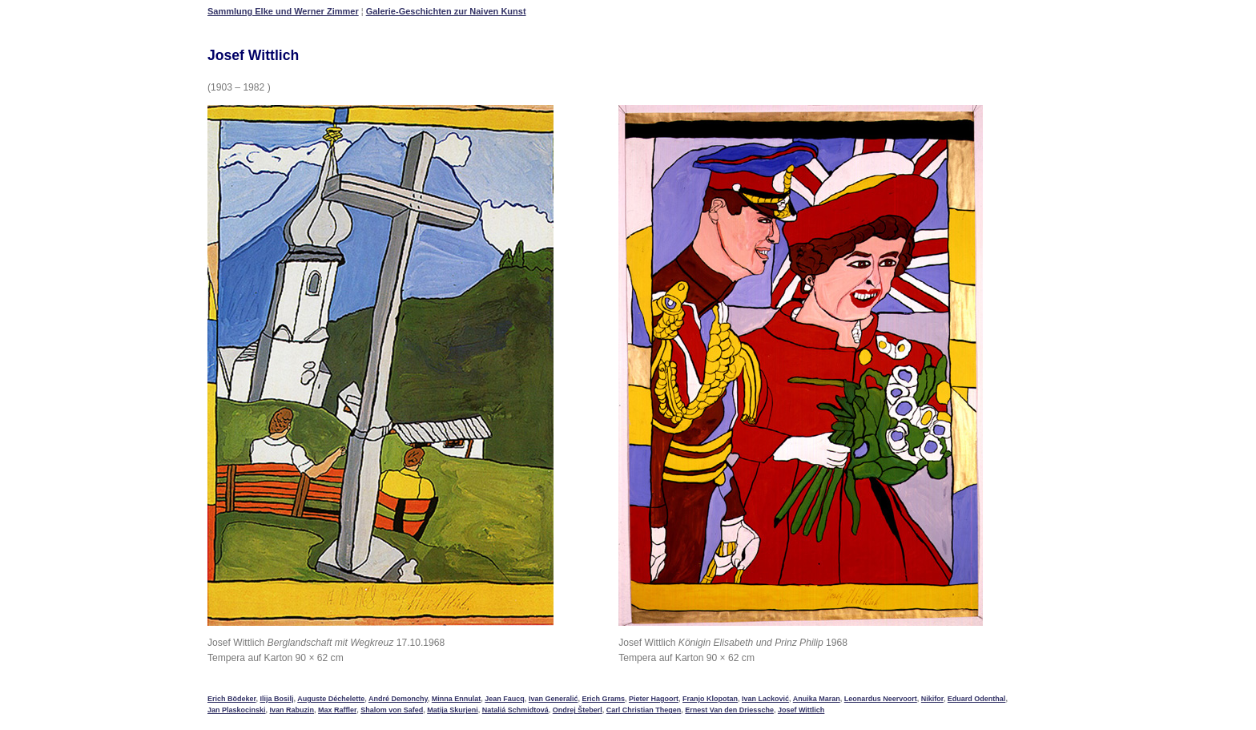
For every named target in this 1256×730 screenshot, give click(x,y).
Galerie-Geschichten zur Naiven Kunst (446, 11)
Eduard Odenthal (977, 699)
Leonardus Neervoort (880, 699)
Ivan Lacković (765, 699)
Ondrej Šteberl (577, 710)
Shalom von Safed (391, 710)
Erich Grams (603, 699)
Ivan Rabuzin (292, 710)
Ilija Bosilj (277, 699)
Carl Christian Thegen (644, 710)
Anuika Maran (816, 699)
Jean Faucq (505, 699)
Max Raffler (337, 710)
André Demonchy (398, 699)
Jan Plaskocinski (236, 710)
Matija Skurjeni (452, 710)
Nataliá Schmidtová (515, 710)
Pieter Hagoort (653, 699)
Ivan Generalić (553, 699)
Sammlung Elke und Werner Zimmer (283, 11)
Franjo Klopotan (710, 699)
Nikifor (932, 699)
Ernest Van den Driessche (729, 710)
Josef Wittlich (801, 710)
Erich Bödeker (231, 699)
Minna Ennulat (456, 699)
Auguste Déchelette (330, 699)
